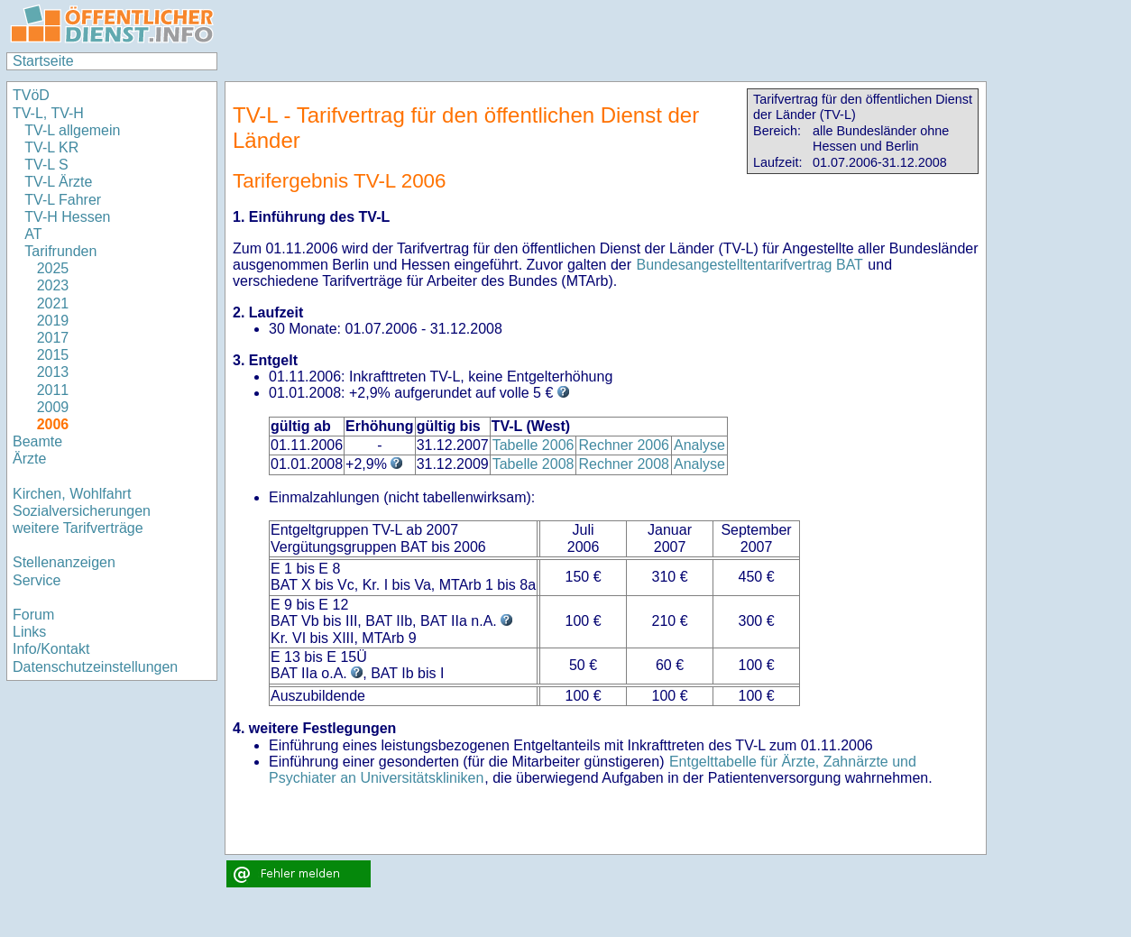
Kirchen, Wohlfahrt (72, 493)
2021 (53, 303)
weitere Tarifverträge (78, 528)
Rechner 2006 (623, 445)
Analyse (699, 445)
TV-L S (46, 164)
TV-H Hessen (67, 217)
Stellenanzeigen (64, 562)
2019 (53, 320)
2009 (53, 407)
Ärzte (29, 458)
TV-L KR (53, 147)
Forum (33, 614)
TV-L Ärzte (58, 181)
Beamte (37, 441)
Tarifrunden (62, 251)
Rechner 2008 (623, 464)
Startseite (43, 61)
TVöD (31, 95)
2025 (53, 268)
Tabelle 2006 (533, 445)
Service (36, 580)
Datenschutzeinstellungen (95, 667)
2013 (53, 372)
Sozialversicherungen (82, 511)
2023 (53, 285)
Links (29, 631)
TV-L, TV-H (48, 113)
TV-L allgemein (72, 130)
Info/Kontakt (51, 649)
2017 (53, 337)
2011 (53, 390)
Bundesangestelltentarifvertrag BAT (749, 264)
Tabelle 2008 (533, 464)
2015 (53, 355)
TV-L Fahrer (62, 199)
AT (32, 234)
